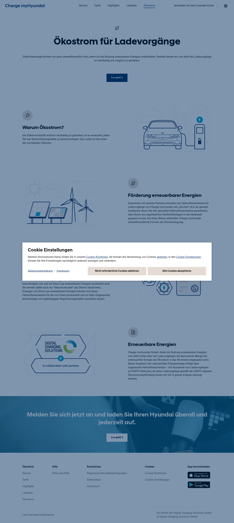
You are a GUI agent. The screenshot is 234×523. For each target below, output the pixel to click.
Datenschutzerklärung (40, 271)
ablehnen (162, 257)
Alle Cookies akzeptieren (176, 271)
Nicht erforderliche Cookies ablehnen (117, 271)
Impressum (63, 271)
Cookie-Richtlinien (97, 257)
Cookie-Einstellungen (188, 257)
